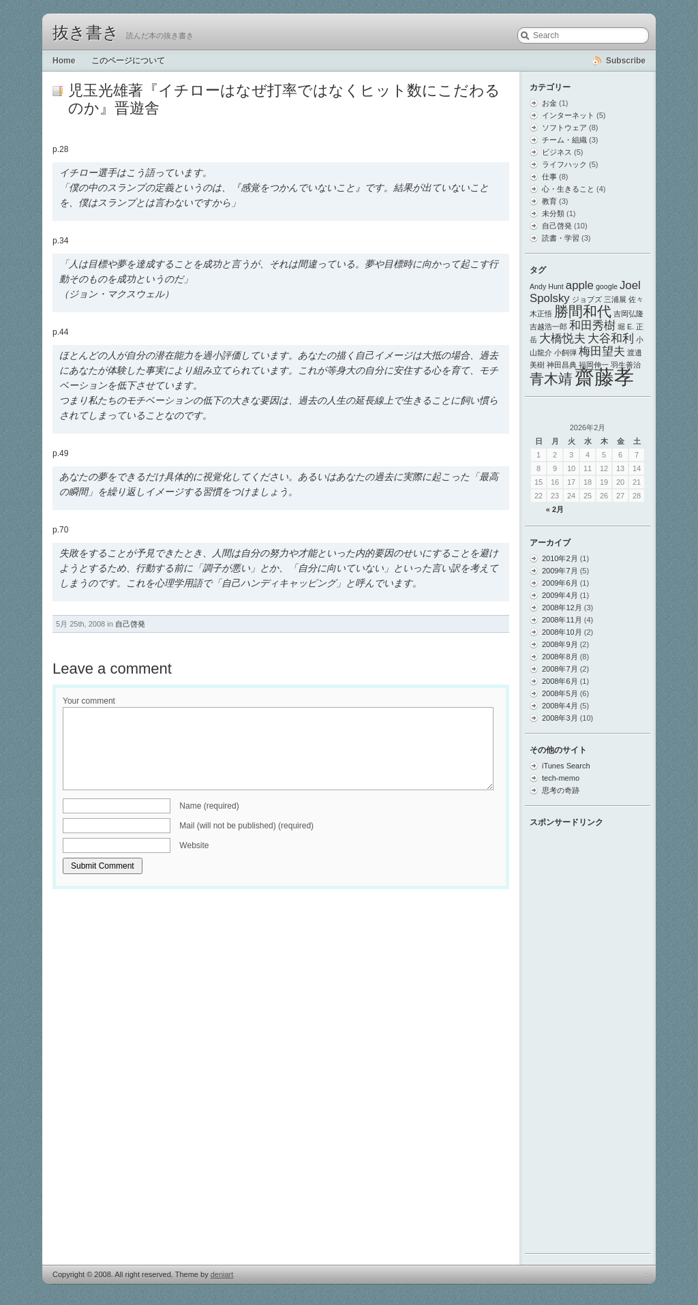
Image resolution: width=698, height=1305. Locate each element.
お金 (549, 103)
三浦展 (615, 299)
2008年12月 (562, 607)
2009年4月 (560, 595)
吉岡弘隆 (628, 314)
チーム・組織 (564, 140)
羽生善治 (626, 365)
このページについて (128, 60)
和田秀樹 (592, 325)
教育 (549, 201)
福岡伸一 (594, 365)
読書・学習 (560, 238)
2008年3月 (560, 718)
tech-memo (560, 778)
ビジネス (557, 152)
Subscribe (626, 60)
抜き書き (85, 33)
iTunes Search (566, 766)
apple (580, 285)
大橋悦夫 (562, 338)
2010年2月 (560, 558)
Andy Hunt (547, 286)
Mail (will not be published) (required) (246, 825)
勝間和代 (582, 311)
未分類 (553, 213)
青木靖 (551, 379)
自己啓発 (130, 624)
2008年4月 (560, 706)
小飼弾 (565, 352)
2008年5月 (560, 693)
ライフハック (564, 164)
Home (63, 60)
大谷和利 (611, 338)
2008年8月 (560, 656)
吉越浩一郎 (548, 326)
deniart (222, 1274)
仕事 (549, 176)
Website (194, 845)
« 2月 (555, 509)
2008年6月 (560, 681)
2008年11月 (562, 620)
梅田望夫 (602, 351)
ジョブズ (587, 299)
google (607, 286)
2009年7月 (560, 571)
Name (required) (209, 806)
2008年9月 (560, 644)
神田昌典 (562, 365)
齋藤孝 (604, 376)
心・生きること (568, 189)
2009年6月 (560, 583)
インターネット (568, 115)
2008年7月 (560, 669)
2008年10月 (562, 632)
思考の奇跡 (560, 790)
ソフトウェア (564, 127)
